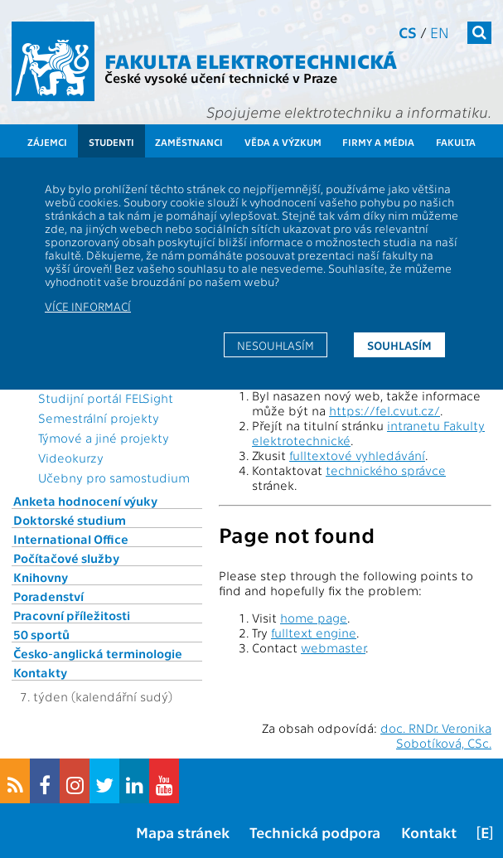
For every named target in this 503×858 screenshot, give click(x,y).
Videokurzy (71, 457)
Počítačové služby (66, 557)
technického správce (386, 470)
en (439, 32)
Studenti (111, 142)
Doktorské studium (69, 519)
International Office (70, 538)
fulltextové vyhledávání (357, 455)
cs (408, 32)
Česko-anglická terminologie (97, 653)
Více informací (88, 306)
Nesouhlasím (275, 344)
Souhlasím (399, 344)
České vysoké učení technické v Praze (220, 77)
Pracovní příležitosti (71, 615)
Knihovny (40, 577)
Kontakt (429, 832)
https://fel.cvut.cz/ (384, 410)
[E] (484, 832)
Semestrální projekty (98, 417)
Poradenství (48, 596)
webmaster (333, 647)
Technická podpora (314, 832)
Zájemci (47, 142)
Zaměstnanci (189, 142)
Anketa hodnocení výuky (85, 500)
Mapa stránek (183, 832)
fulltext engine (313, 632)
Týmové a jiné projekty (103, 437)
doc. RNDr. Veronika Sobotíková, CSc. (435, 735)
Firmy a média (378, 142)
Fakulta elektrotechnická (250, 60)
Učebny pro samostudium (114, 477)
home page (313, 617)
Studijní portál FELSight (105, 397)
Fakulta (456, 142)
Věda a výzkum (283, 142)
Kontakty (40, 672)
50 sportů (41, 634)
